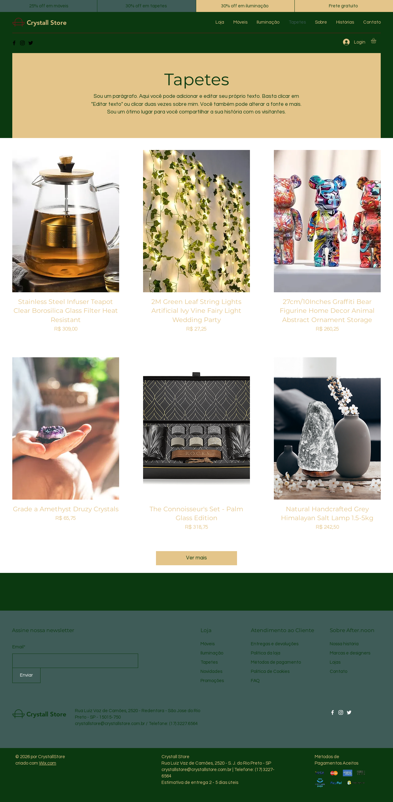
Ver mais (196, 558)
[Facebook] (14, 43)
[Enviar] (26, 675)
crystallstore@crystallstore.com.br (110, 723)
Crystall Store (47, 22)
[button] (376, 40)
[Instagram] (22, 43)
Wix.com (47, 763)
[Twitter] (31, 43)
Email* (18, 647)
